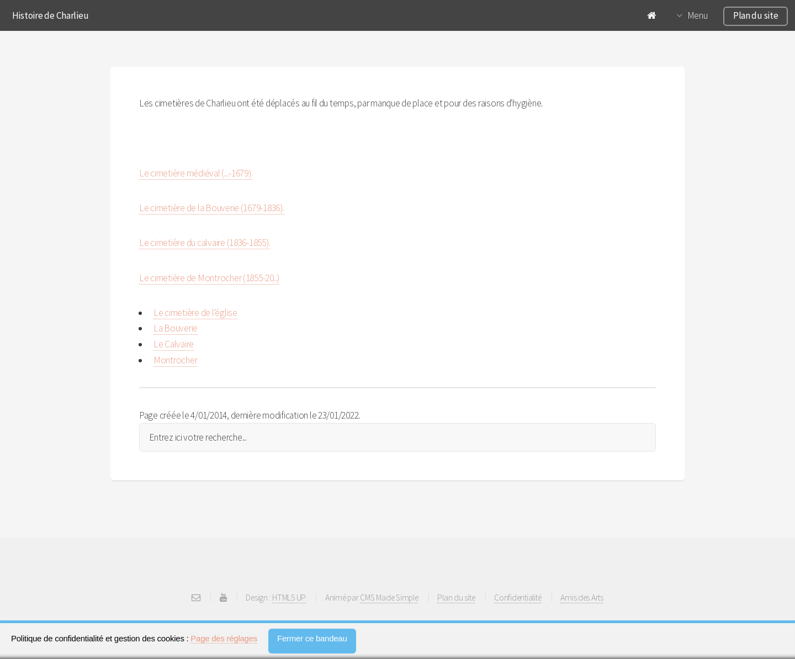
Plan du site (755, 15)
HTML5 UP (289, 597)
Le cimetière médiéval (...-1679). (195, 173)
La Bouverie (175, 328)
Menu (697, 15)
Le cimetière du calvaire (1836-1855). (204, 243)
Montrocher (175, 360)
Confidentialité (517, 597)
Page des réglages (223, 638)
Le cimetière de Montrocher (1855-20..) (209, 278)
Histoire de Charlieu (50, 15)
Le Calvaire (173, 344)
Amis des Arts (581, 597)
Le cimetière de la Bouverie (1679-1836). (211, 208)
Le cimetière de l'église (195, 313)
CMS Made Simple (389, 597)
